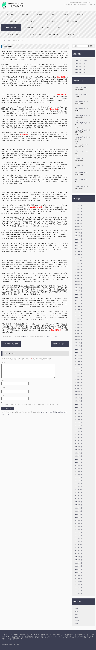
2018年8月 (78, 465)
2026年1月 (78, 221)
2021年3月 (78, 379)
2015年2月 (78, 569)
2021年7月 (78, 367)
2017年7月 (78, 496)
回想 (76, 614)
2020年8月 (78, 398)
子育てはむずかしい (34, 34)
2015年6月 (78, 557)
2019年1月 (78, 450)
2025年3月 (78, 248)
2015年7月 (78, 554)
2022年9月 (78, 331)
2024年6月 (78, 272)
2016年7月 (78, 523)
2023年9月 (78, 300)
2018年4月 (78, 474)
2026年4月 (78, 211)
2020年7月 (78, 401)
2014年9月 (78, 584)
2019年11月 (79, 425)
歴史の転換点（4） (52, 21)
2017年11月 (79, 486)
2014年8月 (78, 587)
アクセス (53, 14)
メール (3, 387)
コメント (4, 362)
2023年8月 (78, 303)
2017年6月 (78, 499)
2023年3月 (78, 315)
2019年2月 (78, 447)
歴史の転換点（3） (72, 21)
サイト (3, 395)
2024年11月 (79, 257)
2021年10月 (79, 358)
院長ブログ (80, 14)
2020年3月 (78, 413)
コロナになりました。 (82, 116)
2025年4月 (78, 245)
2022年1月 (78, 352)
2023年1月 (78, 321)
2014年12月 (79, 575)
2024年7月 (78, 269)
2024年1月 (78, 288)
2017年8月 (78, 492)
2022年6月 (78, 340)
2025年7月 (78, 239)
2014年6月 (78, 593)
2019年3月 (78, 444)
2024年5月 (78, 276)
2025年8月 (78, 236)
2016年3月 (78, 529)
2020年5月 (78, 407)
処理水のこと (79, 158)
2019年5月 (78, 437)
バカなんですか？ (80, 187)
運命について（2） (81, 72)
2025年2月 (78, 251)
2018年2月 (78, 480)
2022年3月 (78, 349)
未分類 (77, 620)
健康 (76, 608)
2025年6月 (78, 242)
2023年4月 (78, 312)
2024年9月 (78, 263)
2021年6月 (78, 370)
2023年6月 (78, 306)
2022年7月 (78, 337)
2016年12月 (79, 511)
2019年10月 (79, 428)
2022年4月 (78, 346)
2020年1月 (78, 419)
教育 (76, 617)
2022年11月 (79, 327)
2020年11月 (79, 389)
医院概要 (39, 14)
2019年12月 (79, 422)
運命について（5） (81, 63)
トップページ (9, 14)
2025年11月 (79, 227)
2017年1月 (78, 508)
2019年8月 (78, 431)
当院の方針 (25, 14)
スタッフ (66, 14)
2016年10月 (79, 517)
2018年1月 (78, 483)
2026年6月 (78, 205)
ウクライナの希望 (80, 87)
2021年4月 (78, 376)
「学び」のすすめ (80, 144)
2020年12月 (79, 386)
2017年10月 (79, 489)
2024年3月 (78, 282)
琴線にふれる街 (53, 34)
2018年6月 (78, 471)
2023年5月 (78, 309)
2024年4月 (78, 279)
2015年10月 (79, 544)
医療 (76, 611)
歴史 (24, 336)
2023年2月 (78, 318)
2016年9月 (78, 520)
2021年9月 (78, 361)
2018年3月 (78, 477)
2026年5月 (78, 208)
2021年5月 (78, 373)
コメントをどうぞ (51, 336)
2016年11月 (79, 514)
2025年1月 (78, 254)
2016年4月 (78, 526)
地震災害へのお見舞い (11, 344)
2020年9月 (78, 395)
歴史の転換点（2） (11, 27)
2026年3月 (78, 214)
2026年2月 (78, 217)
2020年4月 (78, 410)
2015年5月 (78, 560)
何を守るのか (45, 27)
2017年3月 (78, 505)
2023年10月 (79, 297)
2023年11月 (79, 294)
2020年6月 (78, 404)
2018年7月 (78, 468)
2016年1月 (78, 535)
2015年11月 (79, 541)
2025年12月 (79, 224)
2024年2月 (78, 285)
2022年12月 (79, 324)
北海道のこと (70, 34)
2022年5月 (78, 343)
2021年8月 (78, 364)
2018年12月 (79, 453)
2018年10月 (79, 459)
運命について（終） (81, 60)
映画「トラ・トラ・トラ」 (66, 27)
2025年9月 (78, 233)
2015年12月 (79, 538)
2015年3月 (78, 566)
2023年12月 (79, 291)
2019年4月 (78, 441)
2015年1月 (78, 572)
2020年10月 (79, 392)
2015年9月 (78, 547)
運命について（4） (81, 66)
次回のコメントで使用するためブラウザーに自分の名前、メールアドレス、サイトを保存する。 (30, 404)
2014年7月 (78, 590)
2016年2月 (78, 532)
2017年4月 (78, 502)
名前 (3, 380)
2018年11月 (79, 456)
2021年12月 (79, 355)
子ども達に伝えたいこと (12, 34)
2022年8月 (78, 334)
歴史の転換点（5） (33, 21)
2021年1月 (78, 382)
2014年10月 (79, 581)
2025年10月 (79, 230)
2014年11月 (79, 578)
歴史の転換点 (29, 27)
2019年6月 (78, 434)
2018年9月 (78, 462)
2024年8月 (78, 266)
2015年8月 (78, 551)
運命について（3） (81, 69)
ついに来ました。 (80, 172)
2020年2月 (78, 416)
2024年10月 (79, 260)
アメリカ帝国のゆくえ (12, 21)
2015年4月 (78, 563)
